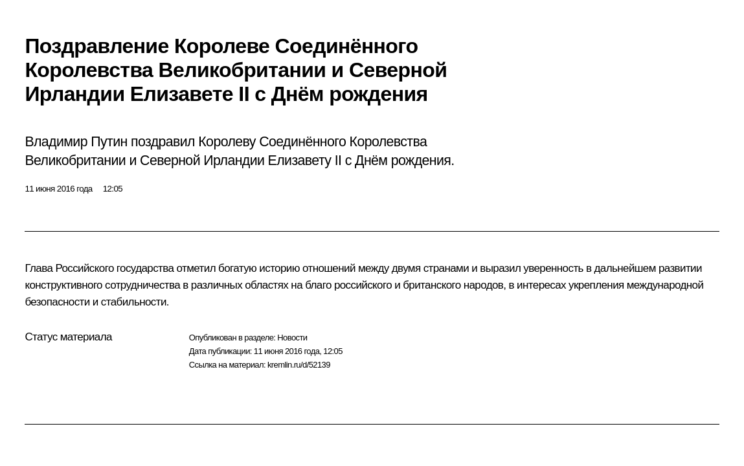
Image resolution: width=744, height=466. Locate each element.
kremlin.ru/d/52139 (298, 365)
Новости (292, 337)
